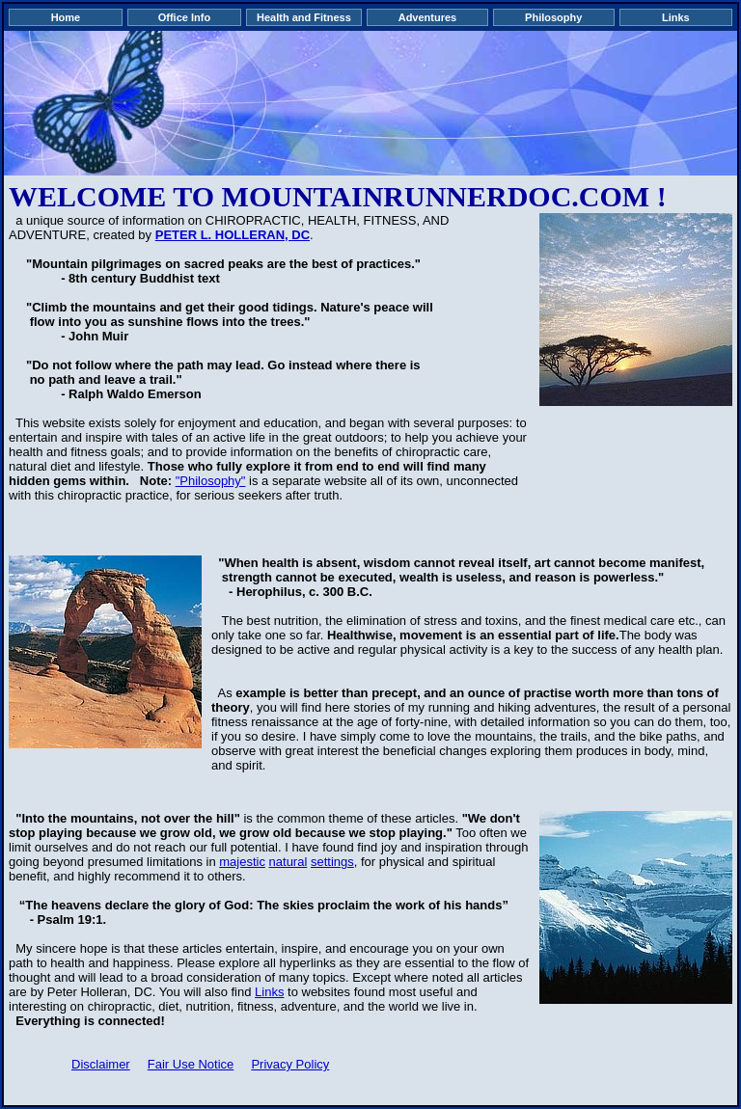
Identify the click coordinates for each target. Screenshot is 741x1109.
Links (676, 17)
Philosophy (553, 17)
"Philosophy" (211, 480)
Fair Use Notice (191, 1064)
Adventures (427, 17)
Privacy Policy (290, 1064)
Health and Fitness (304, 17)
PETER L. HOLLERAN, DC (232, 235)
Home (66, 17)
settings (332, 861)
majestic (242, 861)
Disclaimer (100, 1064)
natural (288, 861)
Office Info (184, 17)
